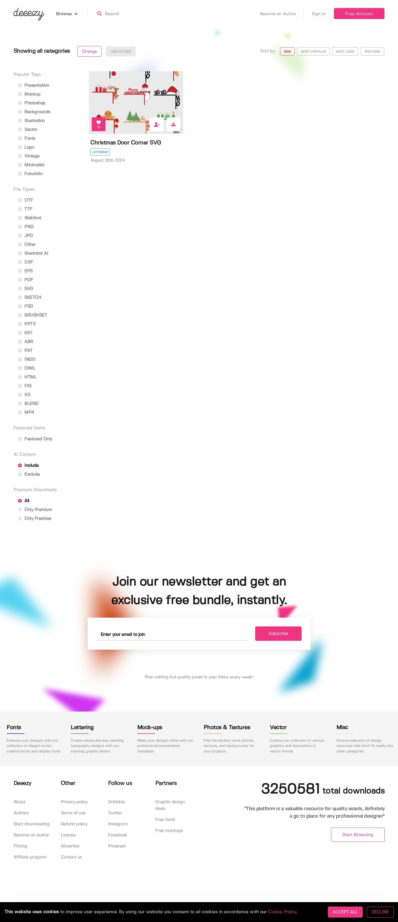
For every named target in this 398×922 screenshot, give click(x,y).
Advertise (70, 846)
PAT (25, 351)
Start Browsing (357, 835)
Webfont (29, 218)
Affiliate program (30, 857)
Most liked (345, 51)
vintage (28, 156)
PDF (25, 280)
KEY (25, 333)
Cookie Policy (282, 912)
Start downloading (32, 824)
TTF (25, 209)
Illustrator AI (33, 253)
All (23, 501)
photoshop (31, 103)
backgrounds (34, 112)
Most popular (313, 51)
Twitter (115, 813)
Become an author (31, 835)
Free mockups (169, 831)
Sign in (319, 14)
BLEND (28, 404)
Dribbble (116, 802)
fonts (26, 138)
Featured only (35, 439)
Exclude (29, 474)
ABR (25, 342)
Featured (372, 51)
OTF (25, 200)
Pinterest (117, 846)
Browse (71, 14)
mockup (29, 94)
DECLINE (380, 912)
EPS (25, 271)
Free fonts (165, 820)
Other (27, 245)
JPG (25, 236)
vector (27, 130)
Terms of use (73, 813)
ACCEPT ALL (345, 912)
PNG (26, 227)
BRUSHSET (32, 315)
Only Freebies (34, 519)
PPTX (27, 324)
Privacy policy (74, 802)
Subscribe (278, 633)
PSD (25, 306)
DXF (25, 262)
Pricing (20, 846)
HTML (27, 377)
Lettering (100, 152)
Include (28, 465)
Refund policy (74, 824)
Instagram (118, 824)
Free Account (359, 14)
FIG (24, 386)
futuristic (30, 174)
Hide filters (121, 51)
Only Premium (35, 510)
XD (24, 395)
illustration (31, 121)
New (287, 51)
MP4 (26, 412)
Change (89, 52)
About (19, 802)
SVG (25, 289)
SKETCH (29, 298)
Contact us (71, 857)
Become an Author (282, 14)
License (68, 835)
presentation (33, 85)
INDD (26, 359)
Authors (21, 813)
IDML (26, 368)
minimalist (31, 165)
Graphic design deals (170, 805)
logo (26, 147)
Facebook (117, 835)
